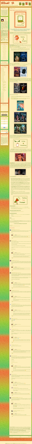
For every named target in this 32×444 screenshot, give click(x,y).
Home (20, 436)
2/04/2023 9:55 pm (18, 282)
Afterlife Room (4, 47)
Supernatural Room (4, 48)
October (3, 73)
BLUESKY (2, 38)
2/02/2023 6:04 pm (15, 318)
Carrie (12, 47)
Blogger (26, 443)
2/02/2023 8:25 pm (15, 355)
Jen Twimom (12, 329)
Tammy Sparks (12, 290)
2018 (2, 96)
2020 (2, 94)
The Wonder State (23, 80)
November (3, 72)
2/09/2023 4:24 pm (18, 392)
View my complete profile (4, 41)
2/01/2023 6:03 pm (18, 229)
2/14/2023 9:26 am (18, 413)
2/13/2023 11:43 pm (22, 410)
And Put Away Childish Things (19, 64)
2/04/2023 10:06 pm (18, 324)
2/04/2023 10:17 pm (18, 337)
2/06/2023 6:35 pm (18, 382)
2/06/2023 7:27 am (20, 397)
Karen (12, 355)
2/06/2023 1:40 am (15, 374)
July (2, 76)
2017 (2, 97)
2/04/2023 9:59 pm (18, 296)
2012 (2, 101)
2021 (2, 93)
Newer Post (11, 436)
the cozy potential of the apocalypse (18, 214)
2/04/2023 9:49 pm (18, 252)
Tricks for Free (12, 63)
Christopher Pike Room (4, 46)
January (3, 91)
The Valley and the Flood (13, 96)
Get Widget (7, 64)
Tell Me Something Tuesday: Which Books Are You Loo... (4, 82)
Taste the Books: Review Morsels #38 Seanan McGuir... (4, 85)
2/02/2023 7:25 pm (16, 329)
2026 (2, 68)
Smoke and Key (25, 48)
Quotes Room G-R (4, 58)
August (3, 75)
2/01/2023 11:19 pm (17, 260)
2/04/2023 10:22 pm (18, 349)
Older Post (29, 436)
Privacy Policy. (4, 15)
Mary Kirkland (12, 260)
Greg (11, 374)
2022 (2, 92)
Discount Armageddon (13, 98)
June (2, 77)
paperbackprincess (13, 229)
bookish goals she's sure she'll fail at (20, 211)
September (3, 74)
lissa (11, 240)
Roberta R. (14, 252)
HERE (1, 40)
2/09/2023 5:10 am (16, 387)
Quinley (12, 318)
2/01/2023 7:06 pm (15, 240)
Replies (13, 233)
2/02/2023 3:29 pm (17, 290)
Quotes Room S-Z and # (4, 59)
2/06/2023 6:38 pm (18, 403)
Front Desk (4, 45)
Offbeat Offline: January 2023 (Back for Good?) (4, 90)
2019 (2, 95)
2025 (2, 69)
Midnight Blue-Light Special (19, 98)
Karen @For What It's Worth (14, 362)
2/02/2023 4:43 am (19, 272)
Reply (12, 232)
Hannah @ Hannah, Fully (14, 272)
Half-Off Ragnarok (25, 98)
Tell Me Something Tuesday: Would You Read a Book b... (4, 88)
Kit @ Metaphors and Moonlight (14, 397)
